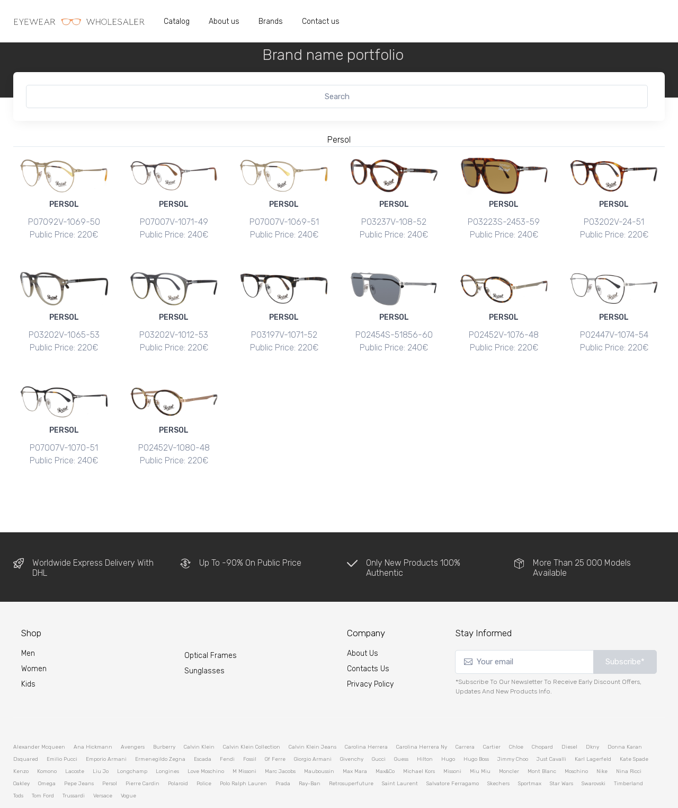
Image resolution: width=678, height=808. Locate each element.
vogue (128, 764)
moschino (576, 740)
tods (18, 764)
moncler (509, 740)
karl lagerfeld (593, 728)
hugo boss (476, 728)
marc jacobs (280, 740)
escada (202, 728)
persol (109, 752)
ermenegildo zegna (160, 728)
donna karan (625, 716)
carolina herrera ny (421, 716)
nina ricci (628, 740)
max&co (385, 740)
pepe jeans (79, 752)
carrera (465, 716)
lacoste (74, 740)
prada (282, 752)
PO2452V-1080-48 (174, 427)
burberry (164, 716)
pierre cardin (142, 752)
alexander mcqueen (39, 716)
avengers (133, 716)
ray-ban (309, 752)
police (204, 752)
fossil (249, 728)
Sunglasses (204, 639)
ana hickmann (93, 716)
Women (34, 638)
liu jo (101, 740)
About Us (362, 622)
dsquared (25, 728)
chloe (516, 716)
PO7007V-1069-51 (284, 222)
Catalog (177, 21)
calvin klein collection (251, 716)
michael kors (419, 740)
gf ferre (275, 728)
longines (167, 740)
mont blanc (542, 740)
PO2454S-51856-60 (394, 324)
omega (47, 752)
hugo (448, 728)
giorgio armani (313, 728)
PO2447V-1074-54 (614, 324)
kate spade (634, 728)
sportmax (529, 752)
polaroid (178, 752)
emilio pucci (62, 728)
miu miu (480, 740)
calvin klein (199, 716)
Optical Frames (210, 624)
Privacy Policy (370, 653)
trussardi (74, 764)
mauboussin (319, 740)
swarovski (593, 752)
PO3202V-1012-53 (173, 324)
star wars (561, 752)
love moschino (206, 740)
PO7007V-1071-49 (174, 222)
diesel (569, 716)
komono (47, 740)
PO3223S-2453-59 (504, 222)
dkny (592, 716)
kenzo (21, 740)
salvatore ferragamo (452, 752)
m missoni (244, 740)
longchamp (132, 740)
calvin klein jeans (312, 716)
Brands (270, 21)
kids (28, 653)
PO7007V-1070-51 (64, 427)
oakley (21, 752)
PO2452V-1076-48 (504, 324)
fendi (227, 728)
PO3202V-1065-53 (64, 324)
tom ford (43, 764)
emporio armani (106, 728)
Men (28, 622)
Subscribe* (625, 631)
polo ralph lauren (243, 752)
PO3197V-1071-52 (284, 324)
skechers (498, 752)
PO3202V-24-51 (614, 222)
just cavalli (551, 728)
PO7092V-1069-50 (64, 222)
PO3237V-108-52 (393, 222)
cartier (492, 716)
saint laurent (400, 752)
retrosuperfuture (351, 752)
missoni (452, 740)
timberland (628, 752)
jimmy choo (512, 728)
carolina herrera (366, 716)
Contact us (321, 21)
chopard (542, 716)
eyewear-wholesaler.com (163, 790)
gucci (379, 728)
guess (401, 728)
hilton (425, 728)
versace (102, 764)
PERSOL (64, 204)
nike (602, 740)
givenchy (351, 728)
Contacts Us (368, 638)
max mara (355, 740)
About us (224, 21)
